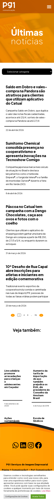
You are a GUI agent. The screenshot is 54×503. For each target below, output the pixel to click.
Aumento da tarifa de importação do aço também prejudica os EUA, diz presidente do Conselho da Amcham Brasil (41, 401)
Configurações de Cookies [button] (16, 496)
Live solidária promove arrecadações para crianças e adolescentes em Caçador (12, 395)
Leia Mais (46, 491)
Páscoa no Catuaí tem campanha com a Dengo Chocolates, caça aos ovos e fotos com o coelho (26, 214)
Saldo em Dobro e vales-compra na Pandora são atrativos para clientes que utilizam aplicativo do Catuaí (26, 95)
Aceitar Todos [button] (38, 496)
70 (36, 315)
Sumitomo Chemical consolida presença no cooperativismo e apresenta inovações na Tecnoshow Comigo (26, 151)
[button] (49, 6)
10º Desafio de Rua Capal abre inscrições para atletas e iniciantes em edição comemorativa (27, 272)
